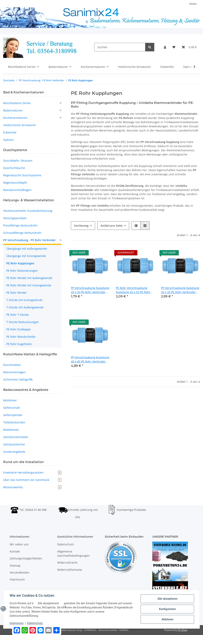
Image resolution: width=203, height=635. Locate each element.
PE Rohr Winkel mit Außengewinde (29, 278)
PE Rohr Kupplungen (20, 263)
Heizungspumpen (15, 218)
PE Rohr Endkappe (18, 329)
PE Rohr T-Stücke (17, 315)
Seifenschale (11, 408)
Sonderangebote (14, 452)
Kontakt (15, 551)
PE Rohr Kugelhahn (19, 344)
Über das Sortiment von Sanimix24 (32, 480)
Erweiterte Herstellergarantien (32, 472)
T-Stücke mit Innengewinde (24, 300)
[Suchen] (119, 47)
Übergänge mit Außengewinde (26, 248)
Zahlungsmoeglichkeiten (26, 558)
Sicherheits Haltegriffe (18, 379)
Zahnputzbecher (14, 444)
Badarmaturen (13, 110)
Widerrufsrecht (67, 562)
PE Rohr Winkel (16, 292)
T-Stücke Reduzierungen (22, 322)
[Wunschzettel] (173, 47)
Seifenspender (13, 415)
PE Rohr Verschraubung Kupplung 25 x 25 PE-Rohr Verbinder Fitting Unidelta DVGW (133, 290)
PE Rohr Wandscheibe (20, 337)
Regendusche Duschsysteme (22, 175)
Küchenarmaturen (15, 118)
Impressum (17, 579)
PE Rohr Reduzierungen (22, 270)
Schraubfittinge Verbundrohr (22, 233)
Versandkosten (19, 572)
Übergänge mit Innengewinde (26, 256)
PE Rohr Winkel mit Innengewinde (28, 285)
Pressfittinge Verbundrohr (20, 225)
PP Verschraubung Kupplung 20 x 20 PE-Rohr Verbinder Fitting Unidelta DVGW (90, 290)
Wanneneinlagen (14, 372)
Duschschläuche (14, 168)
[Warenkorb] (189, 47)
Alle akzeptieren (167, 598)
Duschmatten (12, 365)
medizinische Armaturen (19, 125)
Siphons (8, 140)
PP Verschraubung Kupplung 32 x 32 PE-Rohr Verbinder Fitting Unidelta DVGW (180, 290)
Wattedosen (11, 430)
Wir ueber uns (19, 544)
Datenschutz (65, 544)
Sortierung (81, 225)
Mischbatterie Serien (17, 103)
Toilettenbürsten (14, 422)
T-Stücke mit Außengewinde (25, 307)
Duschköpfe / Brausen (17, 160)
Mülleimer (10, 400)
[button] (165, 47)
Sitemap (15, 565)
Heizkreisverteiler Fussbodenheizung (27, 211)
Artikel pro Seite (112, 225)
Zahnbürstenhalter (15, 437)
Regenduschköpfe (15, 182)
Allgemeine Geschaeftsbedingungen (73, 553)
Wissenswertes (32, 487)
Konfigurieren (167, 609)
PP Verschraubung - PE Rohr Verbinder (29, 240)
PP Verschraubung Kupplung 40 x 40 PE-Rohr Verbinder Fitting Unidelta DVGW (90, 359)
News (193, 4)
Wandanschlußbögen (17, 190)
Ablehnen (167, 619)
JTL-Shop (182, 630)
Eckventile (9, 132)
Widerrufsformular (69, 570)
